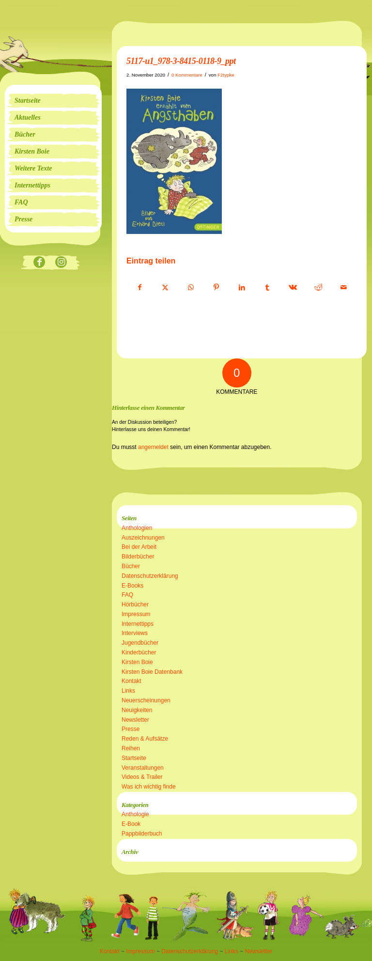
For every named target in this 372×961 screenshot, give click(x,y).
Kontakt (131, 681)
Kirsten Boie (137, 662)
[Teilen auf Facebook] (140, 288)
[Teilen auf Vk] (293, 288)
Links (128, 690)
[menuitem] (53, 100)
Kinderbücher (139, 652)
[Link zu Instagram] (61, 262)
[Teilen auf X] (165, 288)
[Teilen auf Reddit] (318, 288)
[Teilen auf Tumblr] (267, 288)
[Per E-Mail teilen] (343, 288)
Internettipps (138, 623)
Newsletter (135, 719)
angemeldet (153, 447)
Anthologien (137, 528)
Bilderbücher (138, 556)
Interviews (135, 633)
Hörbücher (135, 604)
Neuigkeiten (137, 710)
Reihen (131, 748)
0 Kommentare (186, 75)
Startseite (134, 758)
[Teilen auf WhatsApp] (190, 288)
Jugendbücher (140, 642)
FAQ (127, 594)
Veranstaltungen (143, 767)
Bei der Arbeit (139, 546)
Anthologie (135, 814)
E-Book (131, 824)
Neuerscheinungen (146, 700)
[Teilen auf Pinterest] (216, 288)
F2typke (225, 75)
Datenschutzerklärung (150, 576)
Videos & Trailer (142, 777)
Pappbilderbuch (142, 833)
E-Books (132, 585)
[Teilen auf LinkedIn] (241, 288)
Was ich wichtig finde (149, 786)
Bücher (131, 566)
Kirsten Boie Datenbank (152, 671)
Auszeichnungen (143, 537)
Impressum (136, 614)
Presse (131, 729)
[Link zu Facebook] (39, 262)
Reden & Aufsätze (145, 738)
